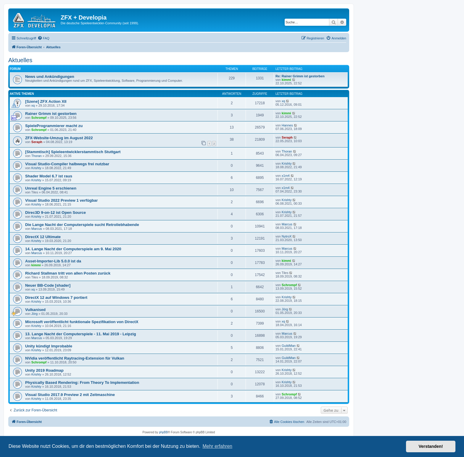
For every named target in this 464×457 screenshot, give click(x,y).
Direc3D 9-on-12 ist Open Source (55, 212)
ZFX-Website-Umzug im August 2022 (59, 138)
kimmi (286, 79)
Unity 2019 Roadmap (44, 370)
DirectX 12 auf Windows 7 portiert (56, 297)
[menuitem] (43, 38)
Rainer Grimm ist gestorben (51, 113)
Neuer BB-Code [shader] (47, 285)
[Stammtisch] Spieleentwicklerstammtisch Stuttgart (72, 152)
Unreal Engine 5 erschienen (50, 188)
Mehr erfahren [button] (217, 446)
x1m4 (286, 175)
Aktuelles (20, 60)
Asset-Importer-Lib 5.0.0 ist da (53, 261)
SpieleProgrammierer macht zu (54, 126)
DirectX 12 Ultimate (43, 237)
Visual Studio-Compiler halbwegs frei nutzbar (67, 164)
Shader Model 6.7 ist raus (48, 176)
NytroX (287, 236)
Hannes (287, 125)
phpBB (163, 432)
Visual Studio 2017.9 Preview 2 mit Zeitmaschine (70, 394)
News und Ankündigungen (49, 76)
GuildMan (289, 345)
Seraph (36, 142)
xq (33, 105)
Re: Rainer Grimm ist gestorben (300, 76)
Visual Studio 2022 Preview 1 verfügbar (61, 200)
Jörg (34, 313)
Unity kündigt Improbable (48, 346)
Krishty (36, 168)
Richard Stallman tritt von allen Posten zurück (67, 273)
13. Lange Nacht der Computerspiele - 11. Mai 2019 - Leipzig (80, 334)
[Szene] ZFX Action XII (45, 101)
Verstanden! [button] (431, 446)
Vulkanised (35, 309)
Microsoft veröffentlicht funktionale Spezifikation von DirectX (81, 322)
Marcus (36, 228)
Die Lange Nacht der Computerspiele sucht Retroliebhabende (82, 224)
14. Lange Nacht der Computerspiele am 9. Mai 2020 (73, 249)
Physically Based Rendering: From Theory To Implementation (82, 382)
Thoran (36, 156)
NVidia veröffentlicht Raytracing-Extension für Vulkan (74, 358)
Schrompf (38, 117)
